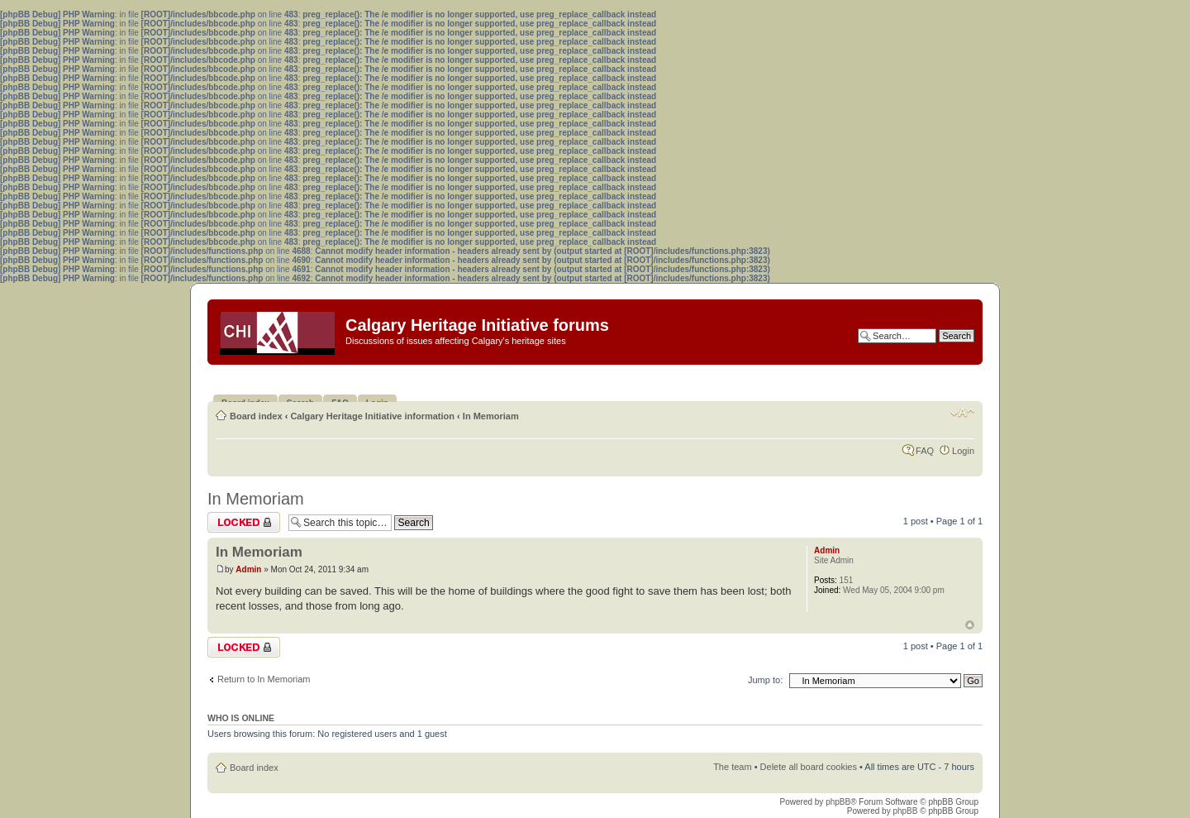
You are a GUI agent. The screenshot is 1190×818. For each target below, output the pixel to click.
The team (732, 767)
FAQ (925, 451)
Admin (248, 569)
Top (969, 624)
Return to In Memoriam (263, 679)
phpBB (838, 801)
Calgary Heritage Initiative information (372, 416)
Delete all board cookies (808, 767)
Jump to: (765, 680)
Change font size (962, 412)
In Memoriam (491, 416)
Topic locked (243, 522)
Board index (256, 416)
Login (963, 451)
